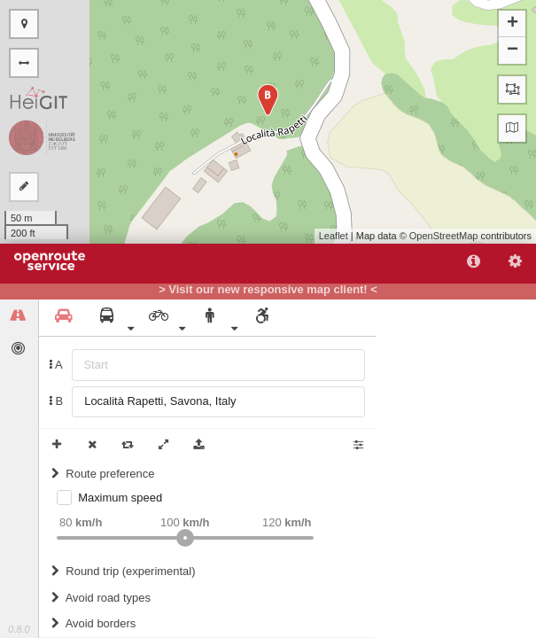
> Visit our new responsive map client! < (268, 290)
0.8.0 (18, 629)
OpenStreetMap (443, 235)
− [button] (512, 50)
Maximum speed (120, 497)
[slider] (185, 538)
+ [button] (512, 24)
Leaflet (333, 235)
